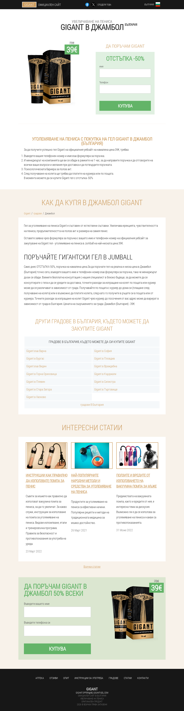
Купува (125, 106)
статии (128, 678)
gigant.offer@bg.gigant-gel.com (92, 692)
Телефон (103, 82)
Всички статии (92, 566)
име (101, 66)
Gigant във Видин (36, 366)
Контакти (142, 678)
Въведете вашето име (36, 603)
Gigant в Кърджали (105, 374)
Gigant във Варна (36, 351)
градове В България (92, 404)
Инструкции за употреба (89, 678)
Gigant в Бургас (35, 358)
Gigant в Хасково (36, 397)
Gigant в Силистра (104, 381)
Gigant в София (103, 351)
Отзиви (53, 678)
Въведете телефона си (37, 622)
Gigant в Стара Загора (39, 389)
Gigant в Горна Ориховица (41, 374)
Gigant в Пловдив (104, 358)
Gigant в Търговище (105, 389)
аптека (40, 678)
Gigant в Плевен (35, 381)
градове (113, 678)
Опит (66, 678)
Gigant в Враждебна (105, 366)
